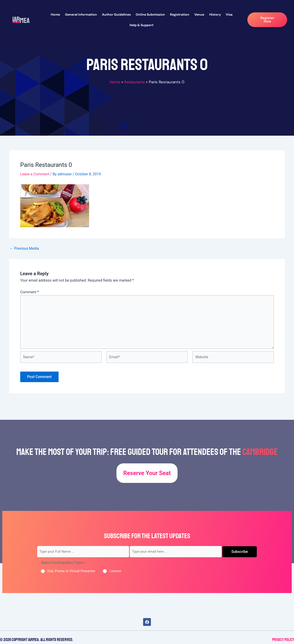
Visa (229, 14)
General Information (81, 14)
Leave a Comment (35, 174)
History (215, 14)
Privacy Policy (283, 639)
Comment (29, 292)
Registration (179, 14)
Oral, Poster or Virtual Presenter (71, 571)
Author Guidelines (116, 14)
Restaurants (135, 81)
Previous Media (25, 248)
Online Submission (150, 14)
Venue (199, 14)
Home (55, 14)
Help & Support (141, 25)
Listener (115, 571)
